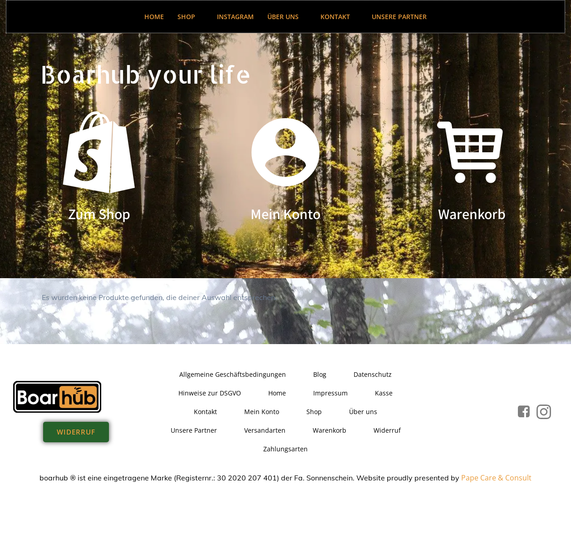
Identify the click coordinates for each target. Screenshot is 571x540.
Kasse (384, 393)
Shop (190, 16)
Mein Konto (261, 411)
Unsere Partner (399, 16)
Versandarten (265, 430)
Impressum (330, 393)
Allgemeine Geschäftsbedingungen (232, 374)
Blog (319, 374)
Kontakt (339, 16)
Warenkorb (329, 430)
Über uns (287, 16)
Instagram (235, 16)
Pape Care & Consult (496, 478)
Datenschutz (373, 374)
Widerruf (387, 430)
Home (154, 16)
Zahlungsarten (285, 449)
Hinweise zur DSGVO (209, 393)
